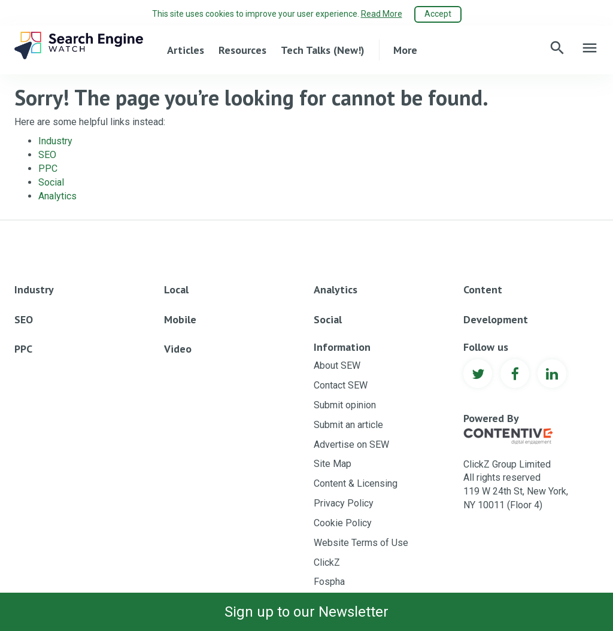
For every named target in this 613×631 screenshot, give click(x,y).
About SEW (337, 365)
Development (495, 319)
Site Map (332, 463)
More (405, 50)
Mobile (180, 319)
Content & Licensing (355, 483)
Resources (242, 50)
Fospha (329, 581)
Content (482, 289)
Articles (185, 50)
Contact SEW (341, 385)
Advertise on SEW (351, 444)
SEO (47, 154)
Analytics (57, 196)
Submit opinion (345, 405)
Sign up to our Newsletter (306, 611)
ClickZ (327, 562)
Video (178, 349)
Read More (381, 14)
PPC (47, 168)
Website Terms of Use (361, 542)
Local (176, 289)
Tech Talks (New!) (323, 50)
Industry (55, 141)
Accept (437, 14)
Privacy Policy (344, 503)
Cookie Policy (343, 523)
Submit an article (348, 424)
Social (51, 182)
